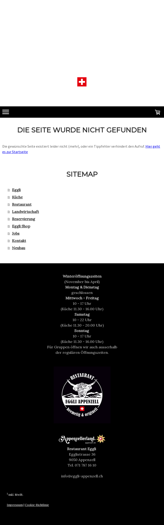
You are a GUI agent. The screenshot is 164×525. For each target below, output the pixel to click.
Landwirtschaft (25, 211)
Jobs (15, 233)
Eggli (16, 190)
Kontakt (19, 240)
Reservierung (23, 219)
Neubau (18, 248)
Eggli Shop (21, 226)
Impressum (15, 505)
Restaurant (21, 204)
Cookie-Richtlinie (37, 505)
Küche (17, 197)
